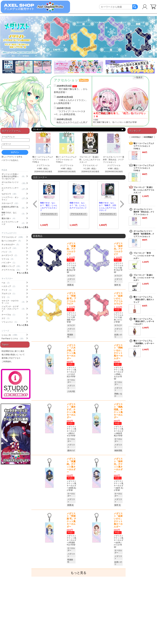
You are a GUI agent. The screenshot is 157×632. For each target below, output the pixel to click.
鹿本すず (71, 450)
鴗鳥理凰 (118, 450)
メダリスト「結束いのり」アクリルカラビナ (118, 298)
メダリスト (71, 280)
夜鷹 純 (70, 285)
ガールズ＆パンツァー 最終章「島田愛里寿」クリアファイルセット (143, 234)
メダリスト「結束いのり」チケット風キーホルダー (118, 520)
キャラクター (7, 278)
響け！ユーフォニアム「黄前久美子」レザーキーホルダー (143, 321)
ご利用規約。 (7, 361)
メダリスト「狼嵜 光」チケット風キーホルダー (118, 465)
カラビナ (71, 276)
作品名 (4, 170)
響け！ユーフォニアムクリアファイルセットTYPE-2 (66, 159)
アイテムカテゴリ (9, 233)
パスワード (6, 144)
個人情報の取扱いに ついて (13, 355)
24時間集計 (136, 137)
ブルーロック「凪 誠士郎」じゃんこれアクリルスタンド (89, 159)
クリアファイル (43, 165)
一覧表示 (138, 77)
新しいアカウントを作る (12, 157)
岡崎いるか (118, 395)
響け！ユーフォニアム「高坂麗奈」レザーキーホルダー (143, 343)
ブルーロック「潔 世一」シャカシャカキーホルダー (143, 255)
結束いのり (118, 336)
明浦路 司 (70, 336)
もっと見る (23, 227)
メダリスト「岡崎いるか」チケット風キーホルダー (118, 352)
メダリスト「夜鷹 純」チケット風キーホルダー (71, 465)
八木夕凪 (71, 391)
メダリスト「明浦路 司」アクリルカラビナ (71, 298)
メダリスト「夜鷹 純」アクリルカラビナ (71, 248)
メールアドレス (8, 137)
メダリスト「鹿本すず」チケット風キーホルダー (71, 411)
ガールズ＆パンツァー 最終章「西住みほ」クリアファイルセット (113, 159)
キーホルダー (71, 381)
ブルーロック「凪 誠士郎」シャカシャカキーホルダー (143, 277)
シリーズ (5, 331)
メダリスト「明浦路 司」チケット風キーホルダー (71, 520)
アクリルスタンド (90, 165)
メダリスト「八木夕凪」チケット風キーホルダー (71, 352)
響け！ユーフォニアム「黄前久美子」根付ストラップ (143, 299)
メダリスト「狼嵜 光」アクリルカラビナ (118, 248)
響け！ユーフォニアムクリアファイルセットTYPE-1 (42, 159)
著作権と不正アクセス (11, 358)
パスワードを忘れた (10, 160)
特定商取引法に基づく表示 (13, 351)
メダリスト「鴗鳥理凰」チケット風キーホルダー (118, 411)
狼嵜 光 (117, 285)
